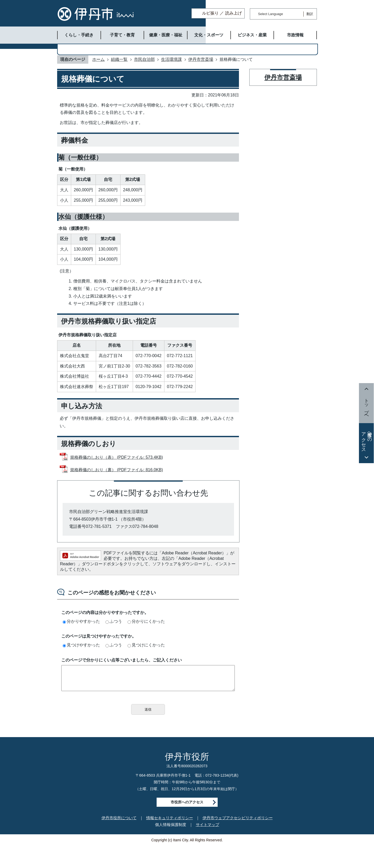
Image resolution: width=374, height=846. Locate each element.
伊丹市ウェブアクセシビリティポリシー (238, 818)
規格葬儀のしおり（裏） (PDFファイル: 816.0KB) (116, 470)
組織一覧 (119, 59)
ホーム (98, 59)
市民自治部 (144, 59)
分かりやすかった (81, 621)
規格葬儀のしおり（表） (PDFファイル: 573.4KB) (116, 457)
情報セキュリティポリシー (169, 818)
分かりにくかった (146, 621)
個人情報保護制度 (170, 824)
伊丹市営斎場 (200, 59)
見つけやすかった (81, 645)
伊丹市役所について (119, 818)
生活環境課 (171, 59)
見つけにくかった (146, 645)
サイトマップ (207, 824)
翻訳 (309, 14)
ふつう (113, 621)
